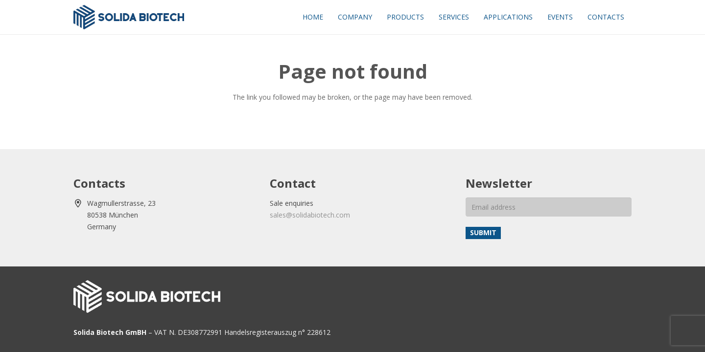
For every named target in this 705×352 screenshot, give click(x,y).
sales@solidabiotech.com (310, 215)
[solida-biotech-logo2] (128, 17)
